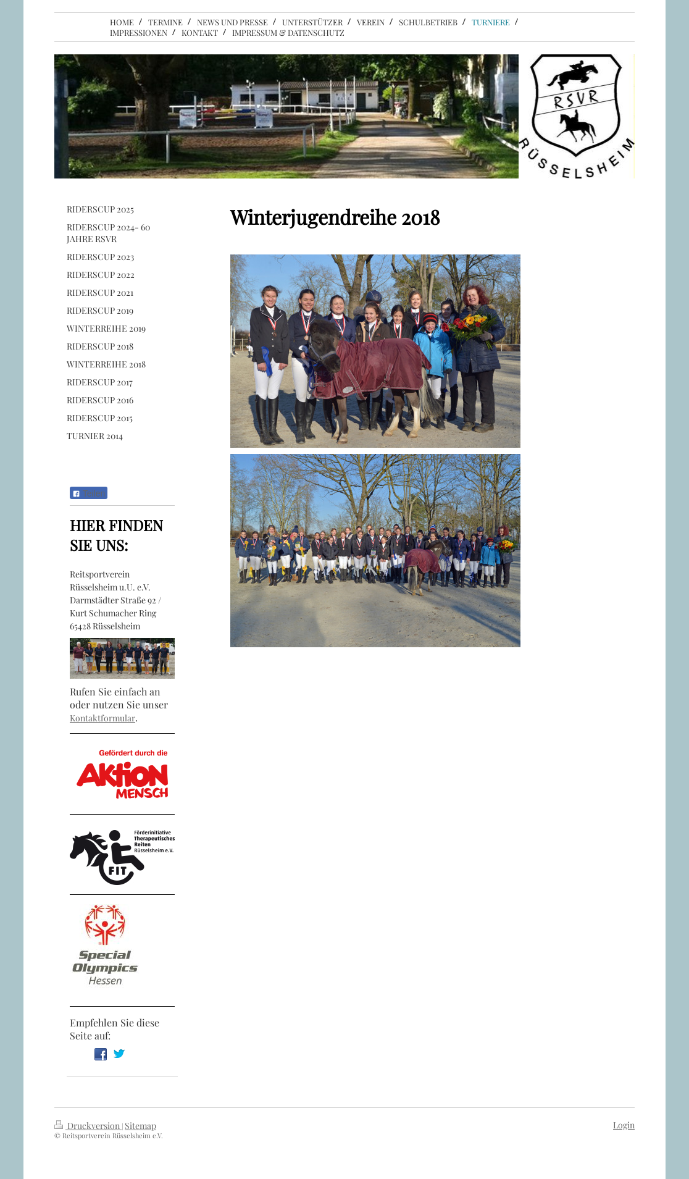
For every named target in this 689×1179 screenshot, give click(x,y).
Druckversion (88, 1125)
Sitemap (140, 1125)
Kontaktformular (102, 718)
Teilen (88, 493)
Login (624, 1125)
